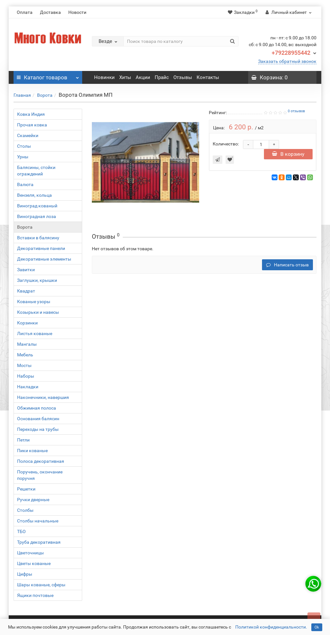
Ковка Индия (31, 114)
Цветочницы (30, 552)
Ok (317, 627)
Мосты (24, 365)
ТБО (21, 531)
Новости (77, 12)
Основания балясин (38, 418)
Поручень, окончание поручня (40, 475)
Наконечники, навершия (43, 397)
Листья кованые (34, 333)
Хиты (125, 77)
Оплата (25, 12)
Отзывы (182, 77)
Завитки (26, 269)
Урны (22, 156)
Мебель (25, 354)
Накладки (27, 386)
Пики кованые (32, 450)
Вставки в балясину (38, 237)
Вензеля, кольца (34, 195)
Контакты (208, 77)
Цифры (24, 574)
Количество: (226, 143)
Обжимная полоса (36, 408)
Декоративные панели (41, 248)
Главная (22, 95)
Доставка (50, 12)
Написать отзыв (287, 264)
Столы (24, 146)
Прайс (162, 77)
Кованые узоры (33, 301)
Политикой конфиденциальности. (271, 627)
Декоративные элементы (44, 259)
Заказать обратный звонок (287, 61)
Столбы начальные (37, 520)
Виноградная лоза (36, 216)
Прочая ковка (32, 124)
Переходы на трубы (38, 429)
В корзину (288, 154)
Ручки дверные (33, 499)
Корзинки (27, 322)
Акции (143, 77)
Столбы (25, 510)
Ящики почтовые (35, 595)
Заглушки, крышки (37, 280)
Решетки (26, 488)
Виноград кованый (37, 205)
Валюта (25, 184)
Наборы (25, 376)
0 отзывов (296, 111)
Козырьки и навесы (38, 312)
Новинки (104, 77)
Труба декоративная (39, 542)
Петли (23, 439)
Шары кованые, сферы (41, 584)
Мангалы (27, 344)
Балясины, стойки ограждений (36, 170)
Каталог (48, 76)
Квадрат (26, 290)
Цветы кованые (34, 563)
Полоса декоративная (40, 461)
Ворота (45, 95)
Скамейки (27, 135)
